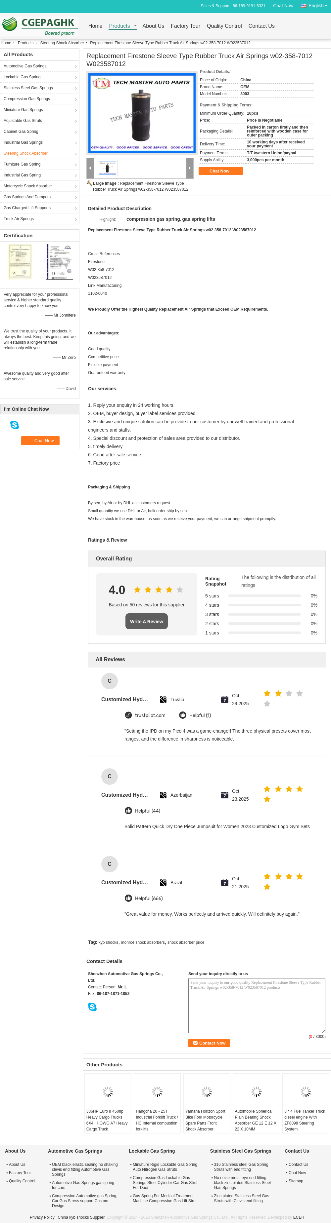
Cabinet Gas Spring (21, 131)
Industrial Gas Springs (23, 142)
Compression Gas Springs (27, 98)
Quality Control (224, 26)
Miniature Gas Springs (23, 109)
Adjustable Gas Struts (23, 120)
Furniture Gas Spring (22, 164)
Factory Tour (185, 26)
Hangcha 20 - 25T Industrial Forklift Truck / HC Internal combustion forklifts (157, 1120)
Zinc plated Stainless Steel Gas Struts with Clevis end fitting (241, 1198)
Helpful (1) (200, 715)
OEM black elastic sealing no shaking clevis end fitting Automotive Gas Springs (85, 1169)
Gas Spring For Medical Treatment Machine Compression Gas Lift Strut (165, 1198)
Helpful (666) (149, 898)
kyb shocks (108, 942)
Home (95, 26)
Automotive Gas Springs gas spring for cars (83, 1185)
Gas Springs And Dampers (27, 197)
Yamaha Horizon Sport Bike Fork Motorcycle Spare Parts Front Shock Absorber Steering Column (205, 1123)
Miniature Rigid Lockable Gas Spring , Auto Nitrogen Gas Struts (166, 1167)
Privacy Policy (42, 1217)
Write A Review (146, 621)
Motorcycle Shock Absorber (28, 186)
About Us (154, 26)
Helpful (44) (147, 811)
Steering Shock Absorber (62, 43)
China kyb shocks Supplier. (82, 1217)
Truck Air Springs (19, 218)
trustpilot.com (150, 715)
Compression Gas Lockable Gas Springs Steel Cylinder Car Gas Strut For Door (165, 1182)
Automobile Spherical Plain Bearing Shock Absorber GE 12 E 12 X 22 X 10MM (255, 1120)
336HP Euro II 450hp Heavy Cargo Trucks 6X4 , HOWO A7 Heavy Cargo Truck (107, 1120)
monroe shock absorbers (143, 942)
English (319, 4)
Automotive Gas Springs (25, 66)
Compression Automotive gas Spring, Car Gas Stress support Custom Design (84, 1201)
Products (119, 26)
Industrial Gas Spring (22, 175)
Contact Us (262, 26)
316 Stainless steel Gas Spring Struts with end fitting (241, 1167)
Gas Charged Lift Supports (27, 208)
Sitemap (296, 1181)
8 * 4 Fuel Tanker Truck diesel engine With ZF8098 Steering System (304, 1120)
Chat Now (283, 5)
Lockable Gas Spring (22, 77)
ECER (298, 1217)
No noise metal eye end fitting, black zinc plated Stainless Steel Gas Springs (242, 1182)
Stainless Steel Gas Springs (28, 88)
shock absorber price (185, 942)
